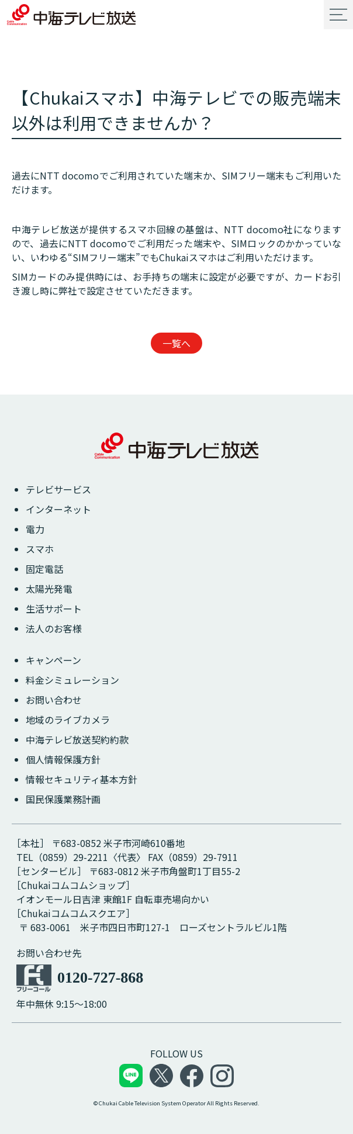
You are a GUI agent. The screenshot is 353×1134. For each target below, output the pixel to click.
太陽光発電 (49, 589)
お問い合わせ (54, 700)
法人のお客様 (54, 628)
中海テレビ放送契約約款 (77, 739)
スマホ (40, 549)
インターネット (58, 509)
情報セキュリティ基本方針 (81, 779)
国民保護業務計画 (63, 799)
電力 (35, 529)
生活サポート (54, 608)
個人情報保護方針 (63, 759)
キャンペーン (53, 660)
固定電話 (44, 569)
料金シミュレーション (72, 680)
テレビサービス (58, 489)
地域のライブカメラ (68, 720)
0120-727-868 (100, 977)
